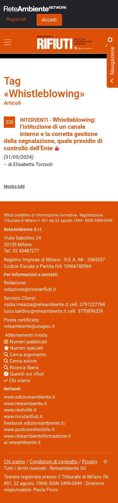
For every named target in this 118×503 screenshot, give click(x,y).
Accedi (49, 20)
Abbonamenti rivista (25, 335)
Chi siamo (17, 380)
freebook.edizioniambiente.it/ (35, 423)
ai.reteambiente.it (22, 442)
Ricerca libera (21, 367)
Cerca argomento (25, 355)
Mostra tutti (14, 186)
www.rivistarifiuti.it (23, 416)
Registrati (16, 19)
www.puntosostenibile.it (29, 429)
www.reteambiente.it (25, 403)
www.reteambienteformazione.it (37, 436)
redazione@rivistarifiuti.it (30, 289)
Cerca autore (20, 361)
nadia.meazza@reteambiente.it (36, 304)
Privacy (89, 462)
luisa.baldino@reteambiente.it (35, 311)
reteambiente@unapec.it (29, 326)
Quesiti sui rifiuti (24, 374)
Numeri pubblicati (25, 342)
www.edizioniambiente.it (29, 397)
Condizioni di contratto (54, 462)
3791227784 (92, 304)
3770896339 (90, 311)
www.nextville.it (20, 410)
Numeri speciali (23, 348)
